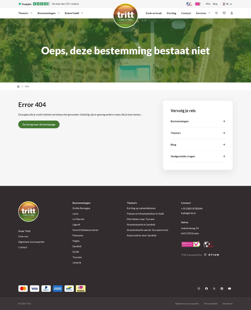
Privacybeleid (210, 303)
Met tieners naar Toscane (140, 218)
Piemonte (78, 235)
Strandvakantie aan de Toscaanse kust (147, 229)
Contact (186, 13)
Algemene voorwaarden (31, 241)
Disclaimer (228, 303)
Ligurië (76, 224)
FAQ (208, 3)
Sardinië (77, 246)
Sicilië (76, 251)
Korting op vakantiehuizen (141, 208)
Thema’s (25, 14)
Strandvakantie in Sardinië (141, 224)
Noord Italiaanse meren (85, 229)
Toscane (77, 257)
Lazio (75, 213)
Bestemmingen (49, 14)
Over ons (23, 236)
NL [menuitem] (227, 4)
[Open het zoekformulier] (216, 13)
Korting (171, 13)
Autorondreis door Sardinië (141, 235)
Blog (215, 3)
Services (203, 14)
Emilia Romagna (81, 208)
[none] (228, 3)
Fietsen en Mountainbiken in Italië (145, 213)
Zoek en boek (154, 13)
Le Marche (78, 218)
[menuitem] (228, 3)
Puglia (76, 240)
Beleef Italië (74, 14)
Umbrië (77, 262)
